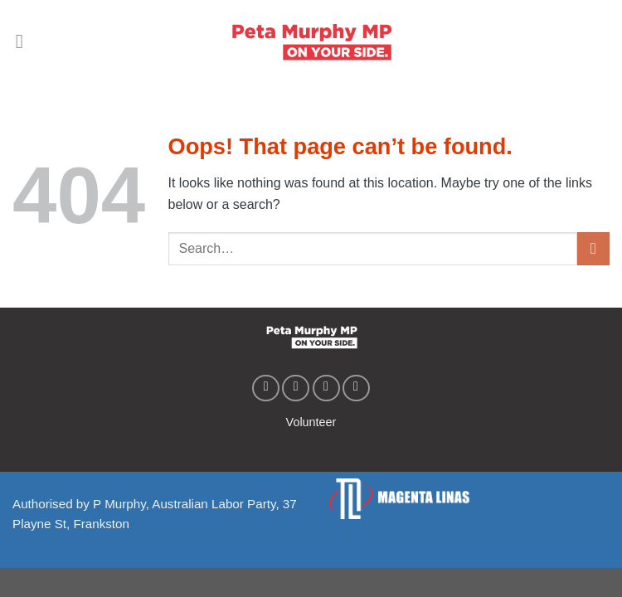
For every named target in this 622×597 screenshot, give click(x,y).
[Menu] (26, 41)
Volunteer (311, 422)
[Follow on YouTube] (356, 388)
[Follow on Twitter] (326, 388)
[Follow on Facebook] (265, 388)
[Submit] (593, 248)
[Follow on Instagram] (295, 388)
